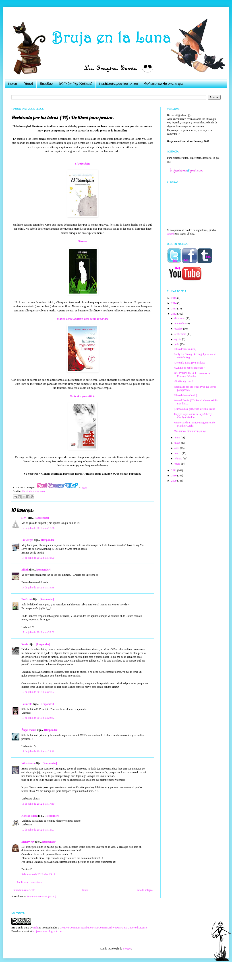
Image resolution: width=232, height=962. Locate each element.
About (28, 84)
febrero (178, 458)
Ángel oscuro (28, 730)
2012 (174, 313)
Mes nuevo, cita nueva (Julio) (189, 431)
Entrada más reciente (23, 890)
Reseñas (46, 84)
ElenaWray (27, 841)
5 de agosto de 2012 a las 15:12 (38, 874)
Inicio (85, 890)
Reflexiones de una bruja (163, 84)
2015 (174, 298)
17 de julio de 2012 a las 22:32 (37, 717)
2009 (174, 480)
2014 (174, 303)
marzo (178, 453)
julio (177, 344)
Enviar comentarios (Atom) (41, 896)
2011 (174, 470)
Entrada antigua (144, 890)
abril (177, 448)
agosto (178, 339)
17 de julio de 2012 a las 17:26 (37, 528)
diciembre (180, 318)
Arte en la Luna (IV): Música (189, 362)
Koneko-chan (29, 815)
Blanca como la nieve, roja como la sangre (82, 318)
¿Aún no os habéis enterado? (189, 367)
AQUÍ (170, 233)
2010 (174, 475)
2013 (174, 308)
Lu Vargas (27, 539)
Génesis (82, 241)
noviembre (180, 323)
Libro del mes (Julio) (185, 349)
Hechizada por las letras (118, 84)
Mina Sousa (28, 763)
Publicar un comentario (29, 882)
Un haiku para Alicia (82, 396)
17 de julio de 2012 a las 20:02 (37, 632)
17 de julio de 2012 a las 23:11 (37, 751)
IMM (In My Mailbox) (75, 84)
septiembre (180, 334)
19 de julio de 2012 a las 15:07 (37, 829)
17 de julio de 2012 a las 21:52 (37, 691)
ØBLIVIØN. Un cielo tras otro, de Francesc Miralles (192, 375)
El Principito (82, 163)
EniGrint (26, 599)
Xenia (24, 644)
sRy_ (24, 517)
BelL (36, 927)
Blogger (127, 948)
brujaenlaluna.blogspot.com (47, 931)
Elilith (25, 569)
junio (177, 437)
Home (12, 84)
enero (177, 463)
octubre (178, 328)
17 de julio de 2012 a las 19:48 (37, 587)
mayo (177, 442)
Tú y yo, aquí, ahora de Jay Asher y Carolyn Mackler (193, 415)
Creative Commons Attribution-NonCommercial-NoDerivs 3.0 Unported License (103, 927)
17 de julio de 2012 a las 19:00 (37, 557)
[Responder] (42, 517)
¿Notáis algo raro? (183, 381)
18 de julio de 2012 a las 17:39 (37, 803)
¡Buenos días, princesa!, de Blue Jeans (194, 408)
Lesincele (26, 704)
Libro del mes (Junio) (185, 395)
